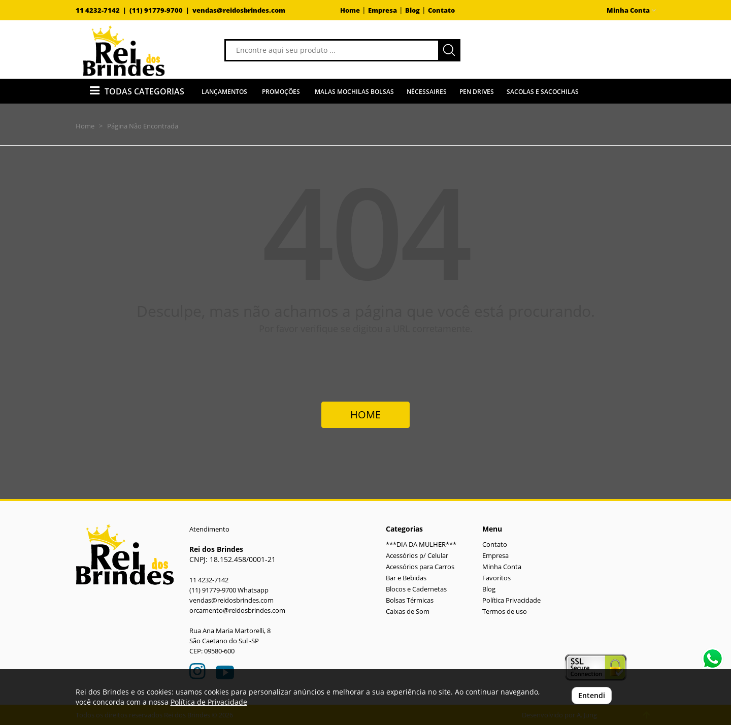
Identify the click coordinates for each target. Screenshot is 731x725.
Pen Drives (476, 91)
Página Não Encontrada (142, 125)
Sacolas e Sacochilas (543, 91)
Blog (412, 10)
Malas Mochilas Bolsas (354, 91)
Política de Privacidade (209, 702)
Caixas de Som (407, 611)
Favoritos (496, 578)
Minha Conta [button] (631, 10)
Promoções (281, 91)
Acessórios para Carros (420, 567)
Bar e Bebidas (406, 578)
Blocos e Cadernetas (416, 589)
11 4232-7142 (208, 580)
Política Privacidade (511, 600)
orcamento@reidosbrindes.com (237, 610)
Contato (441, 10)
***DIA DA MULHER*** (421, 544)
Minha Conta (501, 567)
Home (350, 10)
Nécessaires (427, 91)
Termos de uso (504, 611)
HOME (365, 414)
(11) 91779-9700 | (160, 10)
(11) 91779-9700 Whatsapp (229, 590)
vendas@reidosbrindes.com (238, 10)
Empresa (382, 10)
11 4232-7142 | (102, 10)
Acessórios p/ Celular (417, 555)
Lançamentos (224, 91)
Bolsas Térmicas (410, 600)
